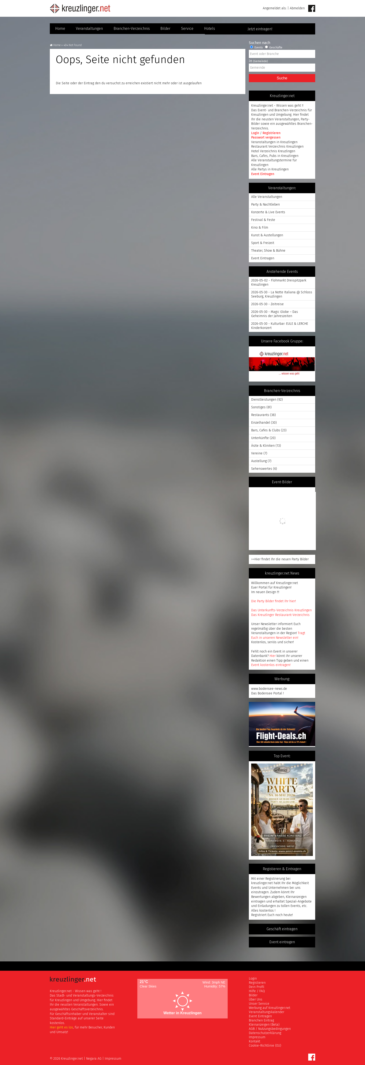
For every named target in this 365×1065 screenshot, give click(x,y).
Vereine (257, 453)
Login (255, 133)
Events (256, 47)
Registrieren (272, 133)
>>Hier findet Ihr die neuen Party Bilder (280, 559)
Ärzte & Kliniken (263, 446)
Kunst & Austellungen (267, 235)
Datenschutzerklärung (265, 1033)
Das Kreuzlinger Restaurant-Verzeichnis (280, 615)
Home (60, 28)
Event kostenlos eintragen (270, 665)
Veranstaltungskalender (266, 1012)
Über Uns (255, 999)
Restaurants (260, 415)
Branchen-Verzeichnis (132, 28)
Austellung (259, 461)
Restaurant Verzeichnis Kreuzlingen (277, 147)
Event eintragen (282, 942)
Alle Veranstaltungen (266, 197)
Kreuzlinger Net (80, 8)
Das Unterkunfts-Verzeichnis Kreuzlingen (281, 610)
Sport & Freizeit (262, 243)
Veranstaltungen (89, 28)
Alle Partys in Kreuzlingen (270, 169)
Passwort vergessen (266, 137)
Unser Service (259, 1004)
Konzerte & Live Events (268, 212)
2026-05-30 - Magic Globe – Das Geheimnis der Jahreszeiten (274, 314)
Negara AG (93, 1059)
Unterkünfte (260, 438)
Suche (282, 78)
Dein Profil (256, 987)
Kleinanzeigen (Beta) (264, 1025)
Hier (273, 656)
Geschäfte (273, 47)
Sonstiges (258, 407)
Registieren (257, 983)
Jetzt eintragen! (282, 29)
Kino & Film (259, 228)
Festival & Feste (263, 220)
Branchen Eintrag (261, 1020)
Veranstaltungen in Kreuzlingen (274, 142)
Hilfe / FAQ (257, 991)
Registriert (259, 915)
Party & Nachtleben (265, 204)
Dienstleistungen (263, 400)
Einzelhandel (260, 423)
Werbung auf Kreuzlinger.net (269, 1008)
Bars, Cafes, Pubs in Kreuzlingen (274, 156)
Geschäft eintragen (282, 929)
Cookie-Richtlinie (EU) (265, 1046)
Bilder (165, 28)
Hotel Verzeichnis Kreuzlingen (273, 151)
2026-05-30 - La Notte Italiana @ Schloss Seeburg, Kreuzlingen (281, 294)
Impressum (257, 1037)
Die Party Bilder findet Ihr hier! (273, 601)
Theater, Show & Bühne (268, 251)
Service (187, 28)
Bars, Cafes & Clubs (265, 430)
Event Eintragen (262, 174)
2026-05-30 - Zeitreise (267, 304)
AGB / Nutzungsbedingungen (270, 1029)
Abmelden (297, 8)
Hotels (209, 28)
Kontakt (254, 1041)
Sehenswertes (261, 469)
